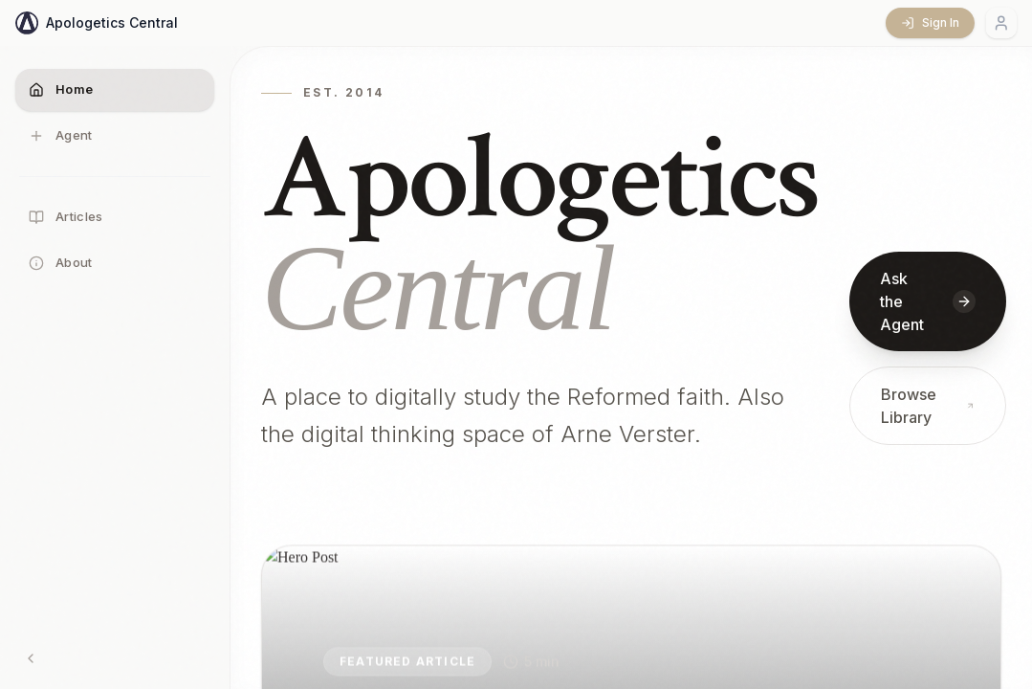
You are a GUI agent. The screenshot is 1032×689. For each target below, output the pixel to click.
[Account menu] (1001, 23)
